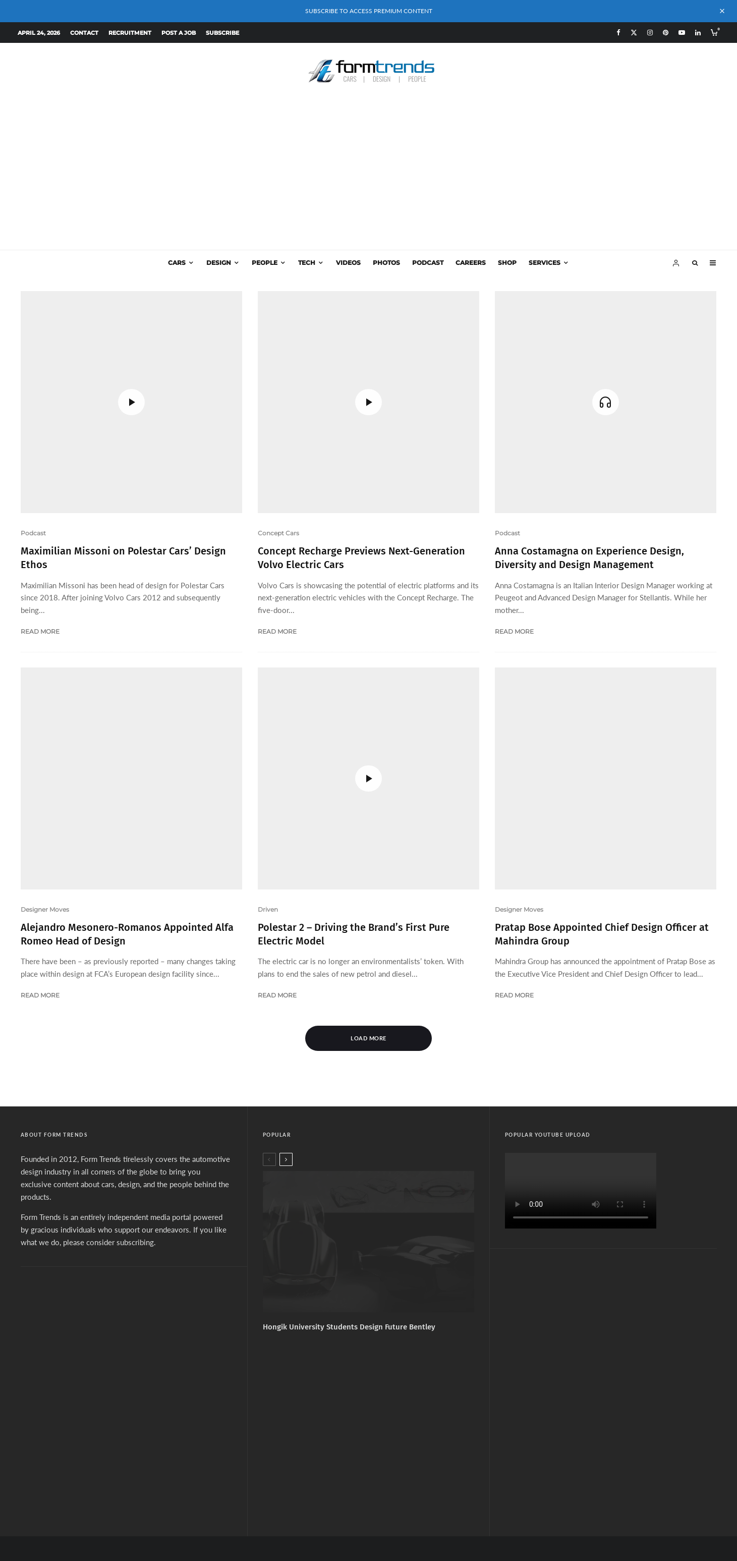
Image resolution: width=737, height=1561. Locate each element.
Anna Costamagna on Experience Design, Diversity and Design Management (589, 484)
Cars (177, 262)
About (296, 1450)
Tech (306, 262)
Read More (40, 558)
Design (218, 262)
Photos (386, 262)
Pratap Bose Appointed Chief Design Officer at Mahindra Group (602, 646)
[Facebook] (618, 32)
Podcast (427, 262)
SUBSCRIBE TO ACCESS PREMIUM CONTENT (368, 11)
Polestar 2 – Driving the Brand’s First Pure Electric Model (353, 646)
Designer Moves (45, 762)
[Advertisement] (368, 174)
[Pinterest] (665, 32)
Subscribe (222, 32)
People (264, 262)
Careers (471, 262)
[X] (634, 32)
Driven (268, 622)
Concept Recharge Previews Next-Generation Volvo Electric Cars (361, 344)
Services (544, 262)
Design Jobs (431, 1450)
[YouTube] (681, 32)
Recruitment (129, 32)
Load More (368, 890)
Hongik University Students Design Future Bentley (349, 1179)
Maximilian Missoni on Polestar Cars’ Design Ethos (123, 484)
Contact (84, 32)
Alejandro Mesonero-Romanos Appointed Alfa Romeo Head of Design (127, 787)
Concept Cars (278, 319)
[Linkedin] (698, 32)
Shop (507, 262)
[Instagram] (650, 32)
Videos (348, 262)
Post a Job (178, 32)
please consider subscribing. (109, 1094)
